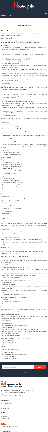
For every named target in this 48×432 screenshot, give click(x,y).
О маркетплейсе (7, 403)
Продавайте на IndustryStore (10, 426)
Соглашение (6, 408)
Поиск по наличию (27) (24, 25)
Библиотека (6, 418)
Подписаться (40, 367)
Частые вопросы (7, 406)
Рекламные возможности (9, 428)
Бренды (5, 416)
